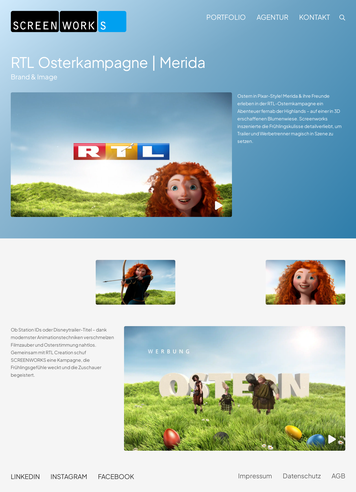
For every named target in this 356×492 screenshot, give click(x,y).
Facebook (116, 476)
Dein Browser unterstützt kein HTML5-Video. (50, 280)
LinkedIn (25, 476)
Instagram (69, 476)
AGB (338, 476)
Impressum (255, 476)
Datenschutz (302, 476)
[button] (341, 17)
